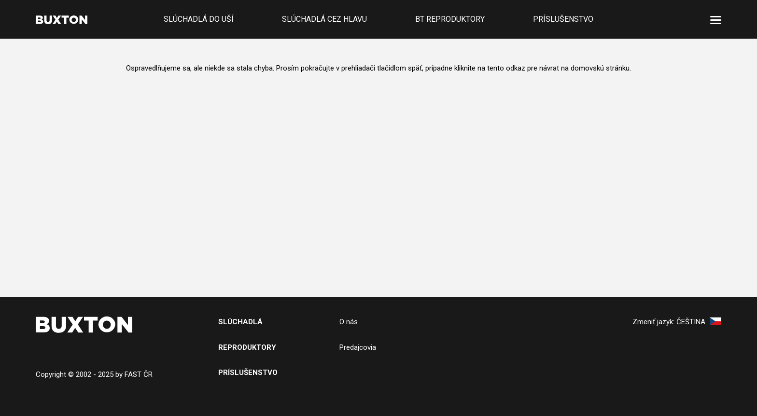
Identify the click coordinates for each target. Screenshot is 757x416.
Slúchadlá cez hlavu (324, 19)
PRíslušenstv (245, 372)
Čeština (698, 321)
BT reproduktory (450, 19)
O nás (348, 321)
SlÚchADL (237, 321)
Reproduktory (247, 347)
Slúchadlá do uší (199, 19)
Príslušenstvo (563, 19)
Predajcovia (357, 347)
